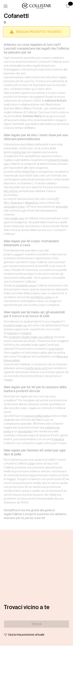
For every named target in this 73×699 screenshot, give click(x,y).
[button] (67, 6)
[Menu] (5, 6)
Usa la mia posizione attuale (26, 634)
